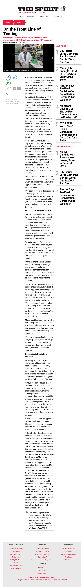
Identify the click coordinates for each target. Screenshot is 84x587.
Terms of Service (35, 580)
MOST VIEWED (61, 46)
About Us (30, 16)
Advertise (44, 16)
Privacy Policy (46, 580)
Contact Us (58, 16)
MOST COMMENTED (63, 147)
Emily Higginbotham (10, 43)
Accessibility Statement (59, 580)
